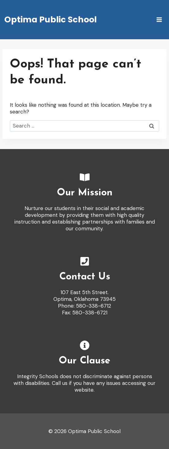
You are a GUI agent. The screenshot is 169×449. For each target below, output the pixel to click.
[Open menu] (159, 19)
